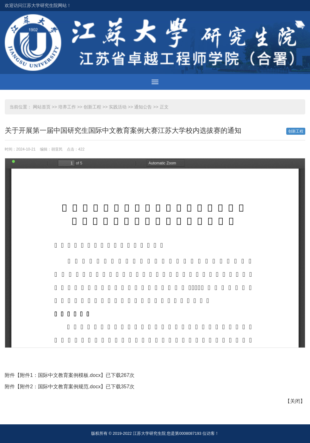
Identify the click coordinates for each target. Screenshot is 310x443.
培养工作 (67, 106)
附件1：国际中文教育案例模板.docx (60, 375)
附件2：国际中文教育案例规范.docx (60, 386)
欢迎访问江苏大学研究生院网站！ (38, 5)
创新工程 (92, 106)
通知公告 (143, 106)
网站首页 (42, 106)
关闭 (295, 401)
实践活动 (118, 106)
